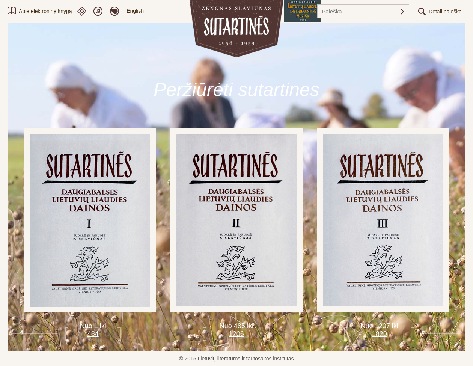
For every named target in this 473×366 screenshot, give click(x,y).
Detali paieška (445, 12)
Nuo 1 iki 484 (93, 330)
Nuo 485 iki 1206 (236, 330)
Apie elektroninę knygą (45, 11)
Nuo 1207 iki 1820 (379, 330)
